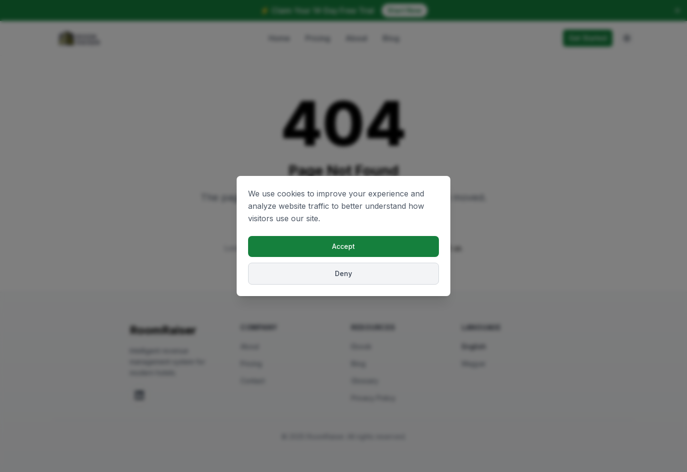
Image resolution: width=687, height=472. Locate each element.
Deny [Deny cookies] (343, 273)
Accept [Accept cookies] (343, 246)
